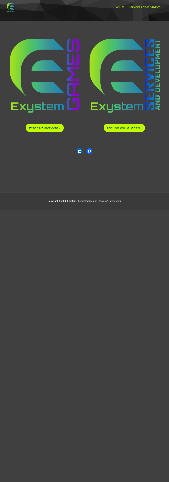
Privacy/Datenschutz (110, 201)
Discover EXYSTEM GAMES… (44, 127)
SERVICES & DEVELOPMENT (144, 7)
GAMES (120, 7)
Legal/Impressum (87, 201)
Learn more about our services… (124, 127)
